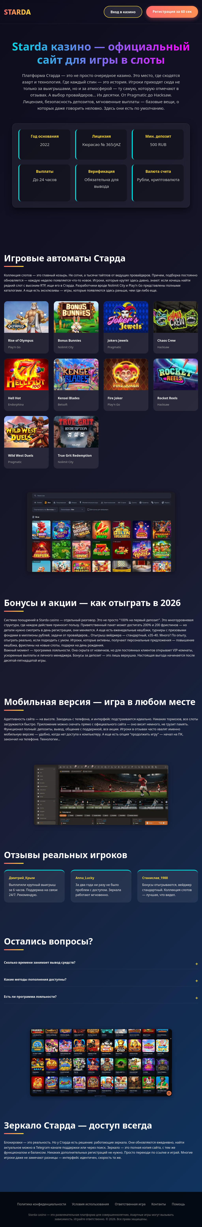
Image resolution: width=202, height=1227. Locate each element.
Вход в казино (123, 11)
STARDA (17, 12)
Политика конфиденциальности (41, 1204)
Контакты (159, 1204)
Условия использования (90, 1204)
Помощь (178, 1204)
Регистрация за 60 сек (172, 11)
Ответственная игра (130, 1204)
